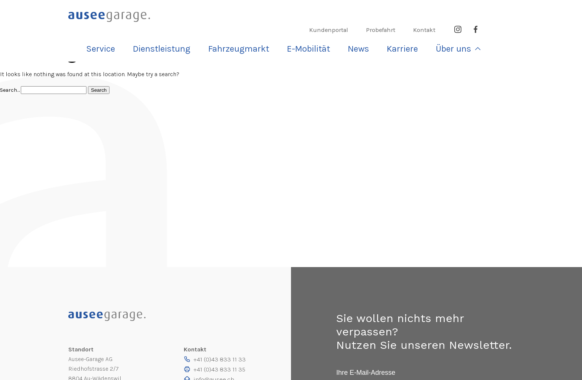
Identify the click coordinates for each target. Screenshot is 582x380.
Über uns (491, 27)
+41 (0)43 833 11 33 (221, 359)
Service (196, 27)
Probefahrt (416, 10)
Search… (10, 90)
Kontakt (458, 10)
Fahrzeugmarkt (310, 27)
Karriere (448, 27)
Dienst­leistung (247, 27)
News (411, 27)
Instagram (491, 10)
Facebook (509, 10)
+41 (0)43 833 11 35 (221, 368)
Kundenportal (365, 10)
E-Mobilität (369, 27)
